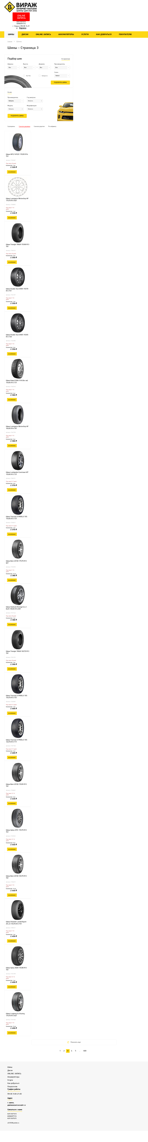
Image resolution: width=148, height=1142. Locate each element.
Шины (11, 40)
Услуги (85, 40)
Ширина (10, 69)
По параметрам (64, 64)
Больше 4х (43, 81)
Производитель (59, 69)
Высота (25, 69)
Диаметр (42, 69)
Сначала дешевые (24, 132)
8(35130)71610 (21, 22)
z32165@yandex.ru (14, 1134)
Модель (10, 111)
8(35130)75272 (13, 1129)
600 (84, 1060)
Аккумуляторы (66, 40)
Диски (25, 40)
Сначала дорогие (39, 132)
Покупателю (125, 40)
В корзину (11, 177)
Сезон (56, 78)
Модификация (31, 111)
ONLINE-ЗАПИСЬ (43, 40)
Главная (10, 47)
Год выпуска (31, 103)
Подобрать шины (60, 88)
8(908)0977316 (21, 26)
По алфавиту (52, 132)
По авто (11, 97)
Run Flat (27, 81)
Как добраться (103, 40)
